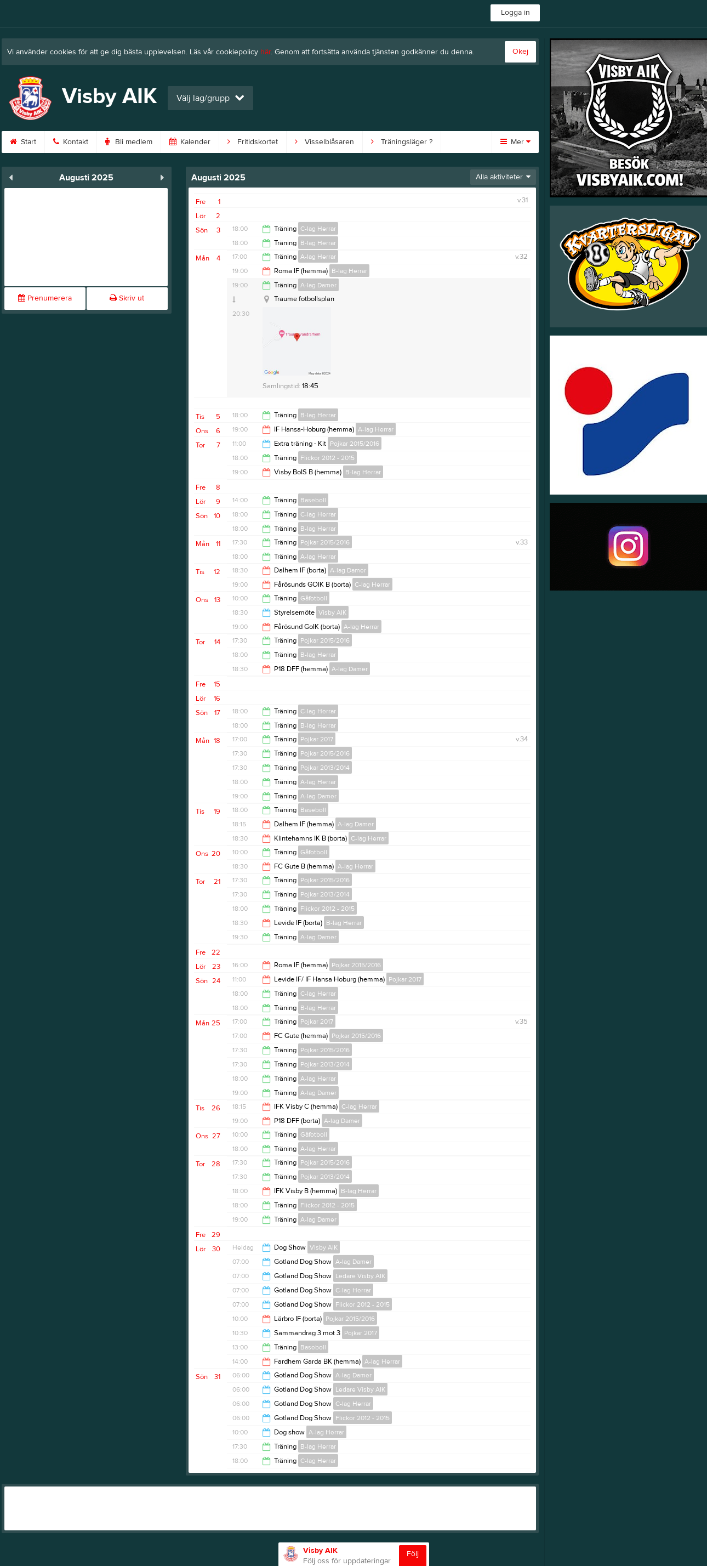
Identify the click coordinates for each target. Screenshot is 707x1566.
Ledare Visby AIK (360, 1276)
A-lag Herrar (318, 256)
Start (23, 142)
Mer (515, 142)
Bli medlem (128, 142)
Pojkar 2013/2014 (325, 767)
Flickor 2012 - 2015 (327, 457)
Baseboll (313, 500)
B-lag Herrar (318, 243)
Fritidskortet (252, 142)
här (265, 52)
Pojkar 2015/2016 (354, 443)
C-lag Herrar (318, 228)
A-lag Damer (318, 285)
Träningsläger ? (401, 142)
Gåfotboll (313, 598)
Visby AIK (332, 612)
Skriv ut (127, 298)
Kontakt (70, 142)
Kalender (189, 142)
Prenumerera (45, 298)
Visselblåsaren (324, 142)
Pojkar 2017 (316, 739)
